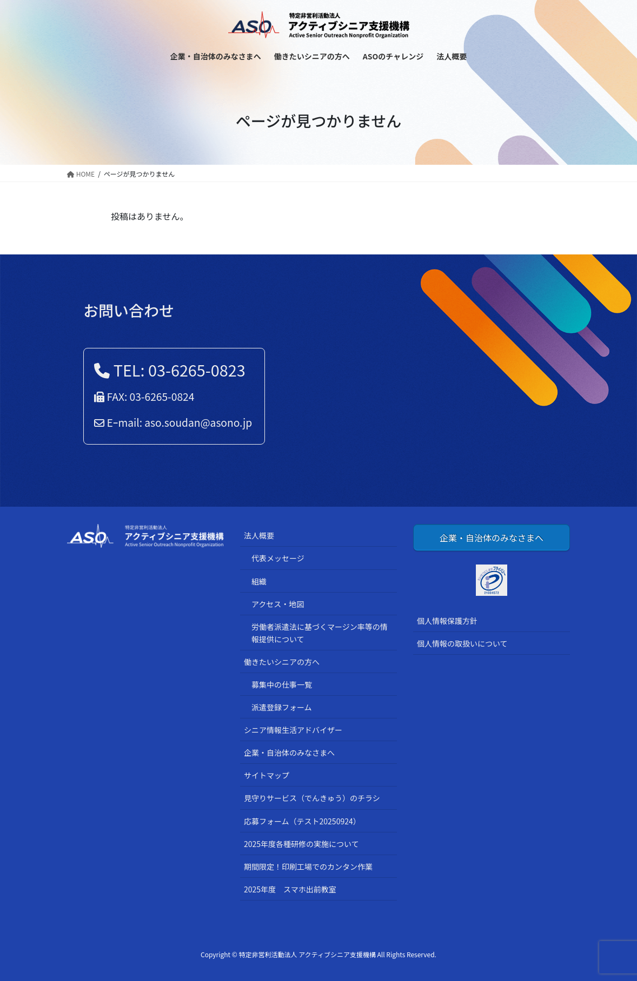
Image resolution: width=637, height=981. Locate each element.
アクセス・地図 (277, 604)
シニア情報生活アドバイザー (293, 729)
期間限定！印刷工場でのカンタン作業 (308, 866)
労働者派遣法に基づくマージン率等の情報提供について (319, 632)
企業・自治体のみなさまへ (289, 752)
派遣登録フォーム (281, 707)
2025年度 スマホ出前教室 (290, 889)
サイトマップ (266, 775)
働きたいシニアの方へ (282, 661)
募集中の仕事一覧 (281, 684)
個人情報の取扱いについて (462, 643)
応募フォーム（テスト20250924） (302, 821)
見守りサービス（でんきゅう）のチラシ (312, 797)
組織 (259, 581)
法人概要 (259, 535)
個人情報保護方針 (447, 620)
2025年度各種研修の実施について (301, 843)
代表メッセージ (277, 558)
